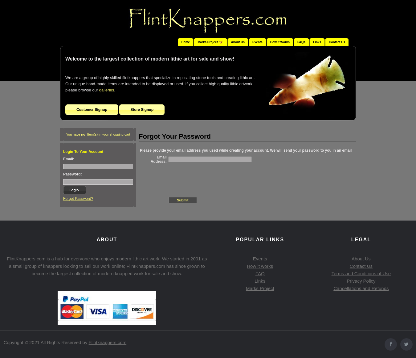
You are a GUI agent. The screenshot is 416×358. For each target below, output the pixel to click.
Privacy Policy (361, 281)
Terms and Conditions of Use (361, 273)
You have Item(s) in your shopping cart (98, 134)
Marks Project (260, 288)
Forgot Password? (78, 198)
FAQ (260, 273)
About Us (238, 42)
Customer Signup (91, 109)
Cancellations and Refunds (361, 288)
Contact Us (337, 42)
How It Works (280, 42)
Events (257, 42)
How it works (260, 266)
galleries (106, 90)
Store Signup (141, 109)
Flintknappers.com (108, 342)
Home (185, 42)
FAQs (301, 42)
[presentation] (215, 178)
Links (317, 42)
